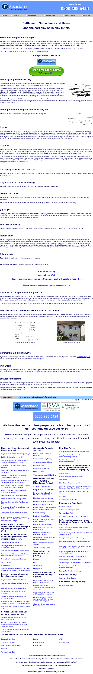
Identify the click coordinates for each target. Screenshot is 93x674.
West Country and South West (11, 645)
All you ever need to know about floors (13, 580)
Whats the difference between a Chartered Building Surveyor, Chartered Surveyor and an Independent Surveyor (15, 519)
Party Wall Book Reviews (67, 513)
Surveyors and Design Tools (68, 499)
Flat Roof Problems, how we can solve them (15, 551)
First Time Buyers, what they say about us (72, 556)
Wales (61, 639)
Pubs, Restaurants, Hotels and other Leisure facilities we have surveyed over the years (43, 599)
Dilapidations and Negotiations (43, 498)
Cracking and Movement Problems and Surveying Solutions (13, 546)
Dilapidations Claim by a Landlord (44, 501)
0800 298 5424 (75, 8)
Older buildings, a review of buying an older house (75, 563)
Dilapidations (63, 480)
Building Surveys (64, 473)
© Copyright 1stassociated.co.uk (82, 399)
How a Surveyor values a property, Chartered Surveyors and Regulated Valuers (15, 486)
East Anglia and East (8, 639)
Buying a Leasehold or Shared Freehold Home (74, 452)
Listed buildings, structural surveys (70, 559)
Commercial (15, 16)
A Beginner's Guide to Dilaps (42, 486)
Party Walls (62, 496)
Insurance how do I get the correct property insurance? (44, 520)
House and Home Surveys (67, 578)
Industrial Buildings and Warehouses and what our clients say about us (44, 587)
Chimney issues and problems (11, 542)
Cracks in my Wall (46, 275)
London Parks (37, 645)
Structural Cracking (46, 272)
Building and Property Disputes (69, 510)
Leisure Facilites (38, 465)
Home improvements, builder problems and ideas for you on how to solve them (15, 481)
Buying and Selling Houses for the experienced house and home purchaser (74, 456)
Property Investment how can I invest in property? (43, 528)
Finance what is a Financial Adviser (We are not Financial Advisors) (44, 508)
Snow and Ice (37, 565)
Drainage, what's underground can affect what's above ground (14, 618)
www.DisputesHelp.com (37, 358)
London (35, 639)
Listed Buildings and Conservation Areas (14, 495)
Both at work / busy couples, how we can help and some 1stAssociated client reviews (75, 547)
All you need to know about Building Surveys (15, 454)
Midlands (4, 649)
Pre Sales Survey (49, 16)
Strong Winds (37, 569)
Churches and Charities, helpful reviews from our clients (43, 581)
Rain (34, 562)
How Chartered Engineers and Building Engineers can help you (13, 491)
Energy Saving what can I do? (42, 504)
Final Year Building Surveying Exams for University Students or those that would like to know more (75, 487)
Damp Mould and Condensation (43, 490)
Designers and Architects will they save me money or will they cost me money (15, 461)
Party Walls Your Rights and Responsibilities (73, 516)
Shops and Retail (38, 472)
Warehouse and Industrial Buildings (44, 475)
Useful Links (86, 16)
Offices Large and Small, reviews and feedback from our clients (43, 593)
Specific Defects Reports (59, 285)
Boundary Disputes (65, 506)
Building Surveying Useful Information (71, 476)
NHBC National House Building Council (13, 499)
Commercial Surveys (66, 585)
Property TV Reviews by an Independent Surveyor (42, 533)
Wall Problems (5, 565)
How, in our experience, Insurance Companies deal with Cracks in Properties (46, 279)
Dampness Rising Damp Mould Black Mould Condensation (43, 494)
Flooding (36, 559)
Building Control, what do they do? (12, 457)
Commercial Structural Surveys (43, 462)
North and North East (8, 652)
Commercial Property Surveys (42, 459)
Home (4, 16)
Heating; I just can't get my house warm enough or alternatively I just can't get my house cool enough (14, 624)
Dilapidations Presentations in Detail (70, 483)
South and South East (8, 642)
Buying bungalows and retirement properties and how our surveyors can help (74, 542)
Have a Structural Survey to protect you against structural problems (13, 476)
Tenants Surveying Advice (41, 548)
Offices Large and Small (41, 468)
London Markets (38, 642)
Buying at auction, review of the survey (71, 538)
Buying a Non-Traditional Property (70, 571)
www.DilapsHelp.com (83, 357)
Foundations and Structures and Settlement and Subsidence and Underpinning (15, 555)
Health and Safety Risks (41, 516)
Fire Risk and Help (39, 513)
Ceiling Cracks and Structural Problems (13, 588)
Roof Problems (6, 562)
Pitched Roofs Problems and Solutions (13, 559)
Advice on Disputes (69, 16)
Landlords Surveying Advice (42, 524)
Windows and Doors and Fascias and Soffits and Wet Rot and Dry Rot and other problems (15, 569)
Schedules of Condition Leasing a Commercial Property (44, 538)
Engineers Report (31, 16)
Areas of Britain (64, 642)
